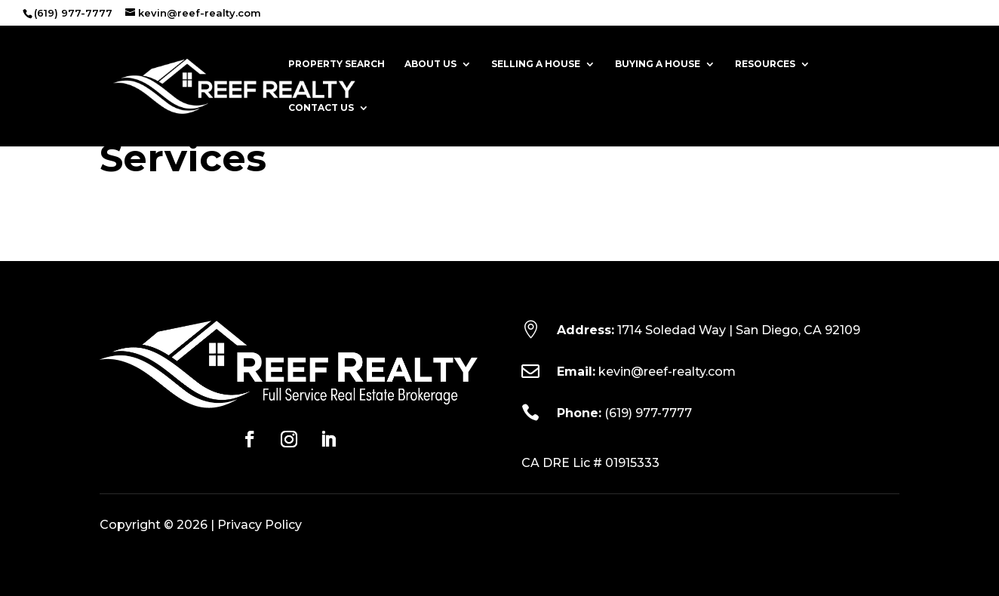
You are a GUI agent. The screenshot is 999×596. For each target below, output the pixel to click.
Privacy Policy (259, 525)
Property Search (336, 64)
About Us (430, 64)
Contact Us (321, 108)
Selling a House (535, 64)
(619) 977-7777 (648, 413)
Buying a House (657, 64)
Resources (765, 64)
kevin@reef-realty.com (667, 371)
